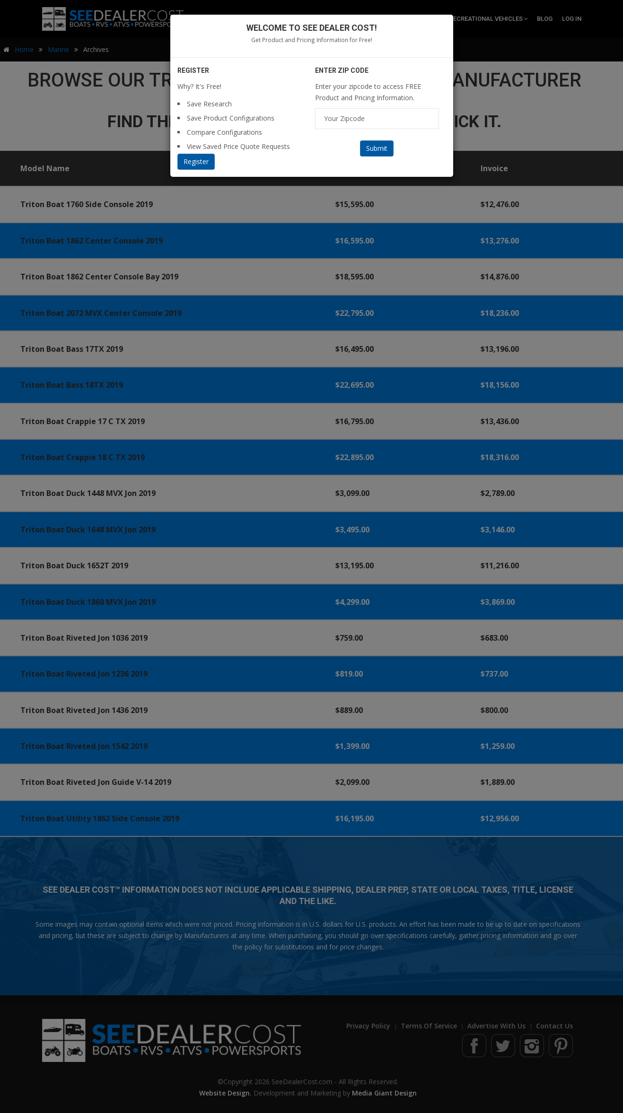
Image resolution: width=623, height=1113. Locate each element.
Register (196, 161)
